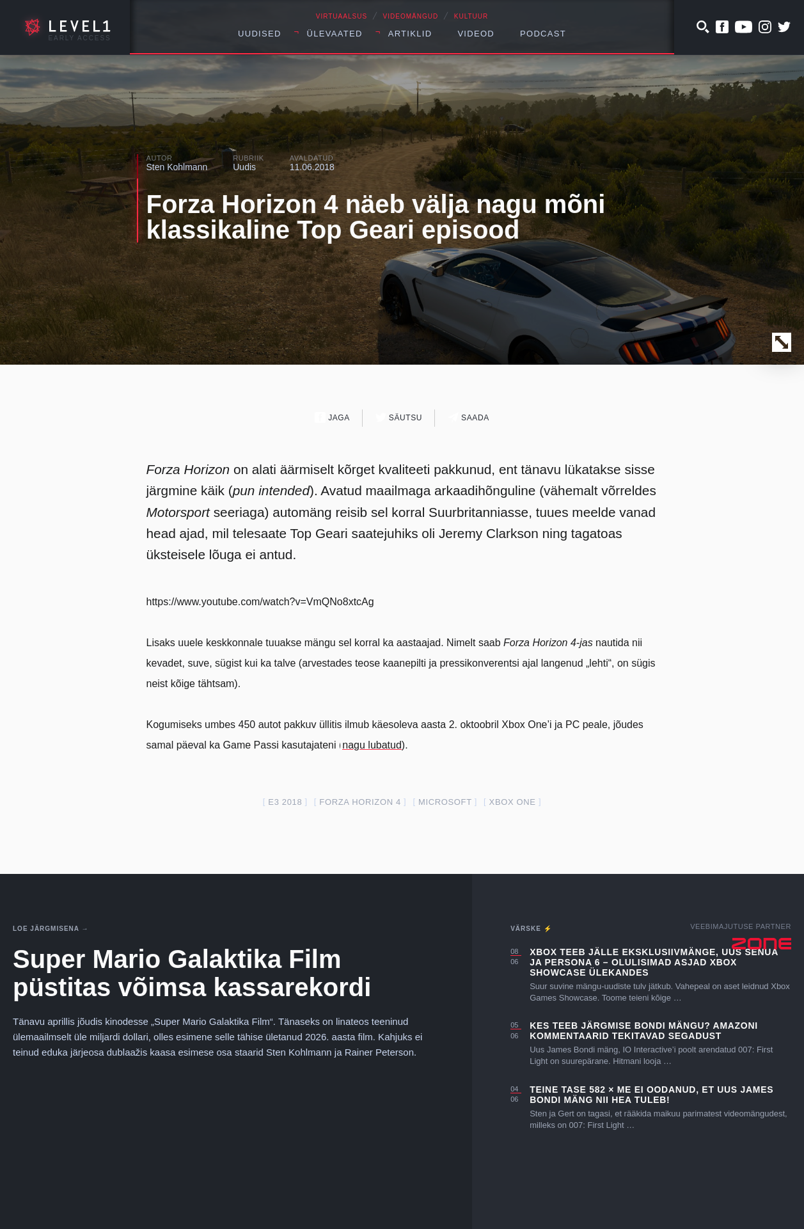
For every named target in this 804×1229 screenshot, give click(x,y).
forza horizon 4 (359, 802)
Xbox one (512, 802)
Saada (468, 417)
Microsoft (445, 802)
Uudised (259, 33)
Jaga (332, 417)
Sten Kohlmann (177, 167)
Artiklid (410, 33)
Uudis (244, 167)
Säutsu (398, 417)
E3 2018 (285, 802)
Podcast (543, 33)
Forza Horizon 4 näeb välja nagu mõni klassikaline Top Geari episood (376, 217)
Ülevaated (335, 33)
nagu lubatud (372, 745)
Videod (475, 33)
